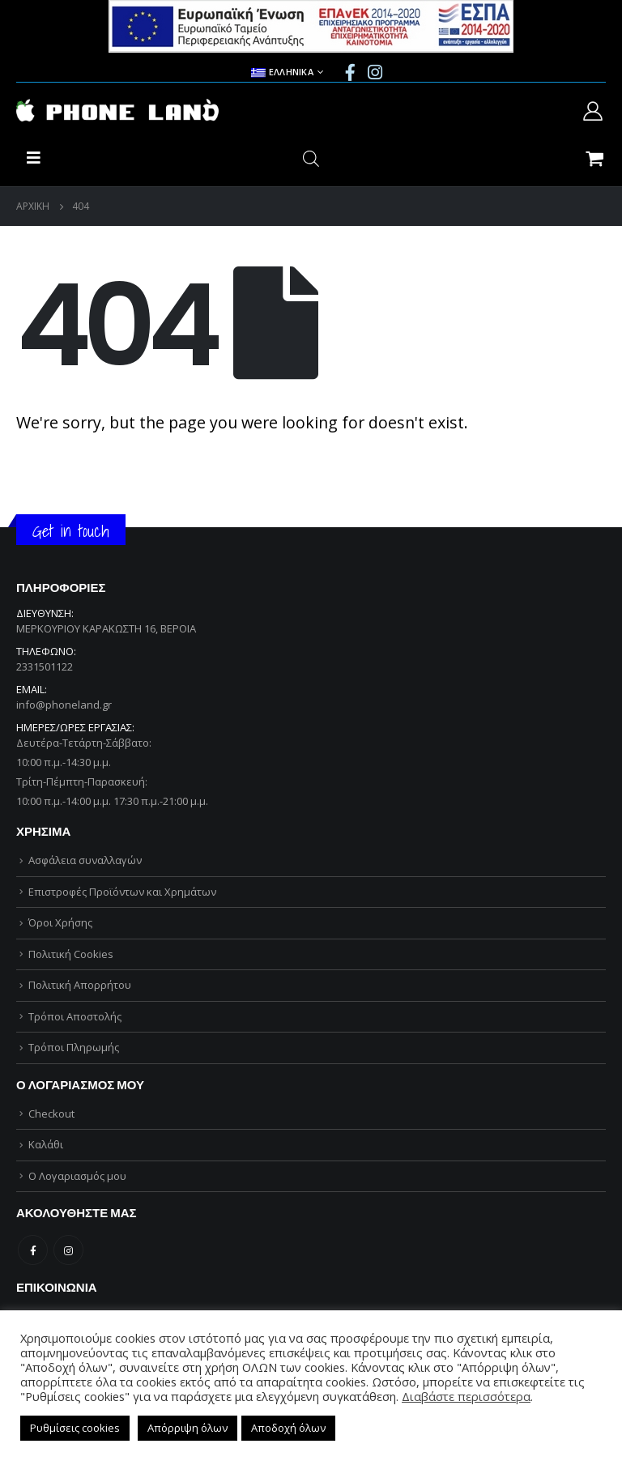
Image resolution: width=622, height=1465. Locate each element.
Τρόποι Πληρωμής (73, 1047)
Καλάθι (45, 1144)
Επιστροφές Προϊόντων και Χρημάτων (122, 891)
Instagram (68, 1250)
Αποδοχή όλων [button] (288, 1427)
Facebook (33, 1250)
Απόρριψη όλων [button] (187, 1427)
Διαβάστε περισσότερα (466, 1396)
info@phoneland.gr (64, 704)
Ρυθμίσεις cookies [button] (75, 1427)
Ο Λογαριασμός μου (77, 1176)
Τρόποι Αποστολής (74, 1016)
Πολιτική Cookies (70, 954)
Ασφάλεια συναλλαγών (85, 860)
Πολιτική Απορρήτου (79, 984)
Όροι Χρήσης (60, 922)
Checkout (51, 1113)
